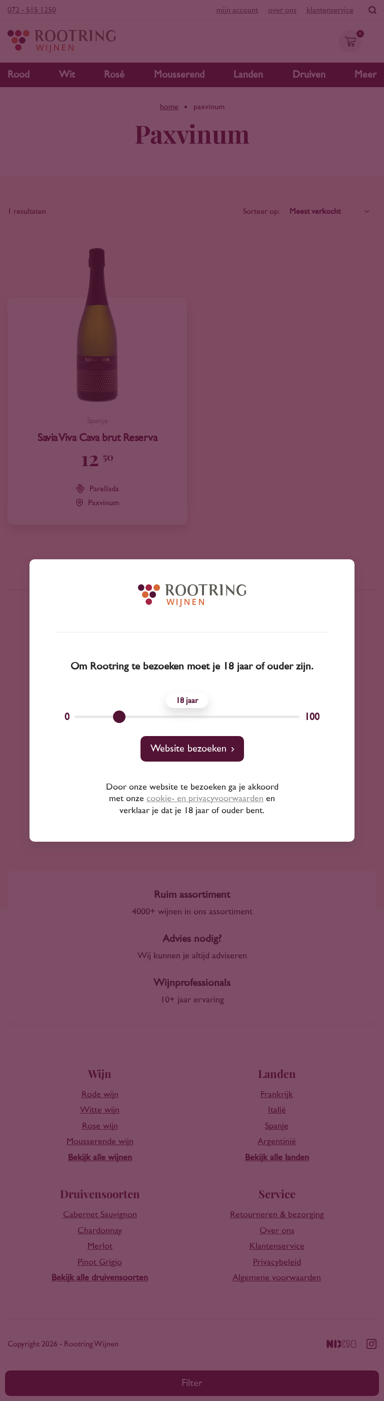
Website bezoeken (188, 749)
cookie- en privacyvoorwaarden (205, 798)
